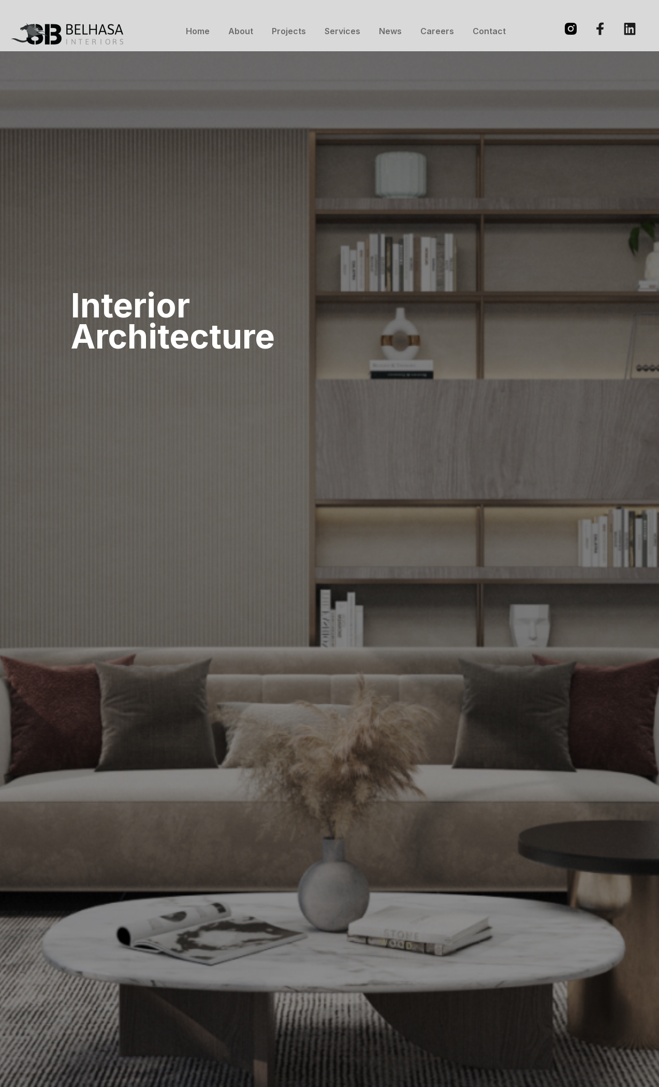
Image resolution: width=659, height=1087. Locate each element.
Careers (437, 31)
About (240, 31)
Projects (289, 31)
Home (198, 31)
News (390, 31)
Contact (489, 31)
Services (342, 31)
